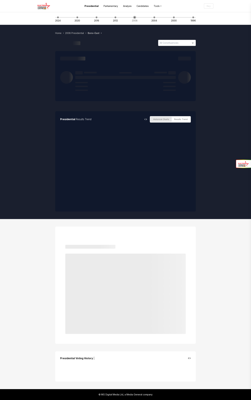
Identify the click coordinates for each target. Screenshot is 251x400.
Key (209, 6)
